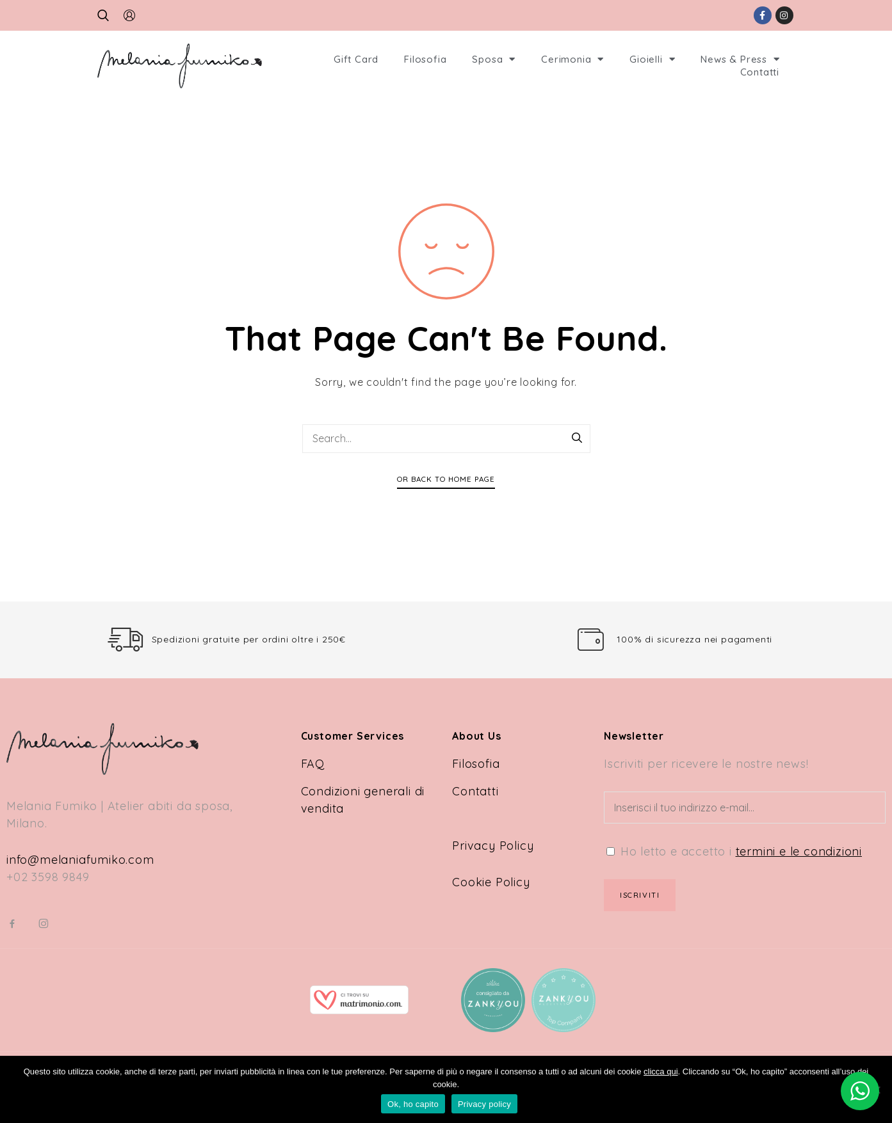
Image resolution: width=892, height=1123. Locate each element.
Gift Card (356, 59)
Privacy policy (484, 1104)
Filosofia (425, 59)
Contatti (759, 72)
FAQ (313, 763)
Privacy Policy (492, 845)
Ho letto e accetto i (734, 851)
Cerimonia (572, 59)
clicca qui (660, 1071)
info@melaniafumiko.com (80, 859)
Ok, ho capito (413, 1104)
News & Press (740, 59)
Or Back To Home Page (446, 479)
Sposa (493, 59)
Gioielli (652, 59)
